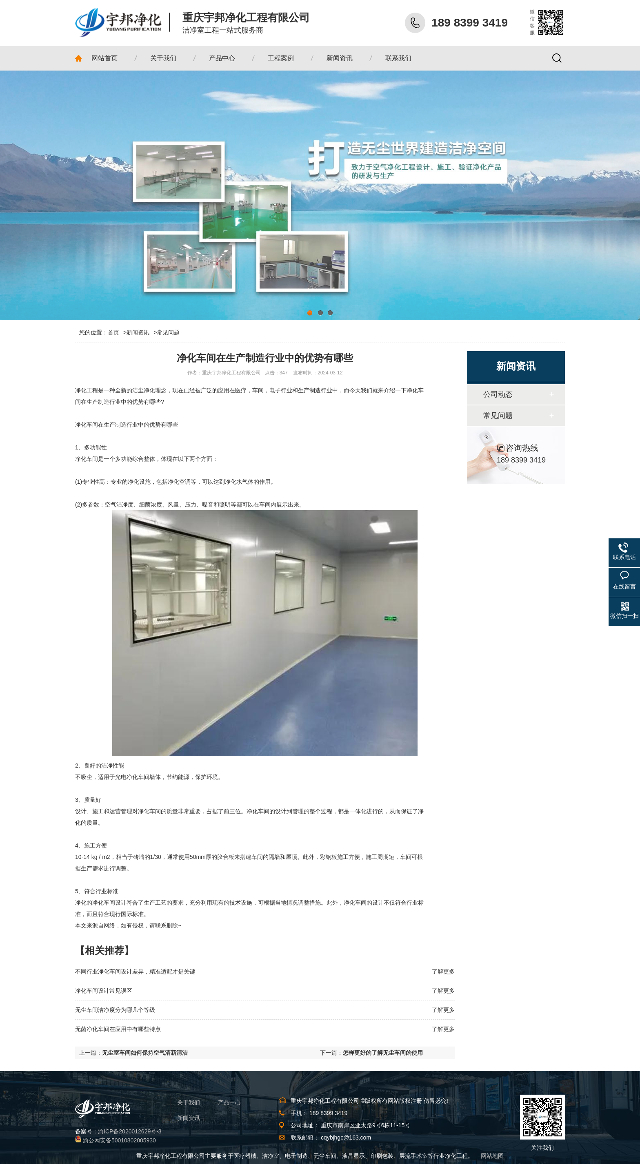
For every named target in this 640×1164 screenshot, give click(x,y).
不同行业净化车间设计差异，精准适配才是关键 (135, 971)
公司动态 (498, 394)
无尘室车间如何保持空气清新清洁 (145, 1052)
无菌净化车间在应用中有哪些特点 (118, 1029)
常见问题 (168, 332)
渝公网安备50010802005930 (119, 1140)
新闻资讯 (138, 332)
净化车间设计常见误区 (103, 990)
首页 (117, 332)
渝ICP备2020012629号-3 (130, 1131)
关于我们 (188, 1102)
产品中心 (229, 1102)
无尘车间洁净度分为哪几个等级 (115, 1010)
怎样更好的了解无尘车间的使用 (383, 1052)
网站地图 (492, 1156)
